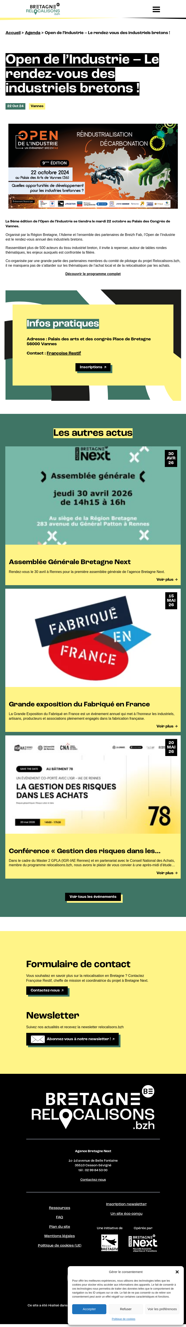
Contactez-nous (93, 1182)
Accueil (13, 33)
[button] (177, 1272)
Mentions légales (59, 1239)
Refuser (126, 1309)
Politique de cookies (123, 1319)
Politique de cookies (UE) (59, 1249)
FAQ (59, 1220)
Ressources (59, 1210)
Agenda (32, 33)
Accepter (89, 1309)
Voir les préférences (162, 1309)
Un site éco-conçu (126, 1217)
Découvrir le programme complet (93, 274)
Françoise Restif (64, 353)
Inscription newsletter (126, 1207)
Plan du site (59, 1230)
